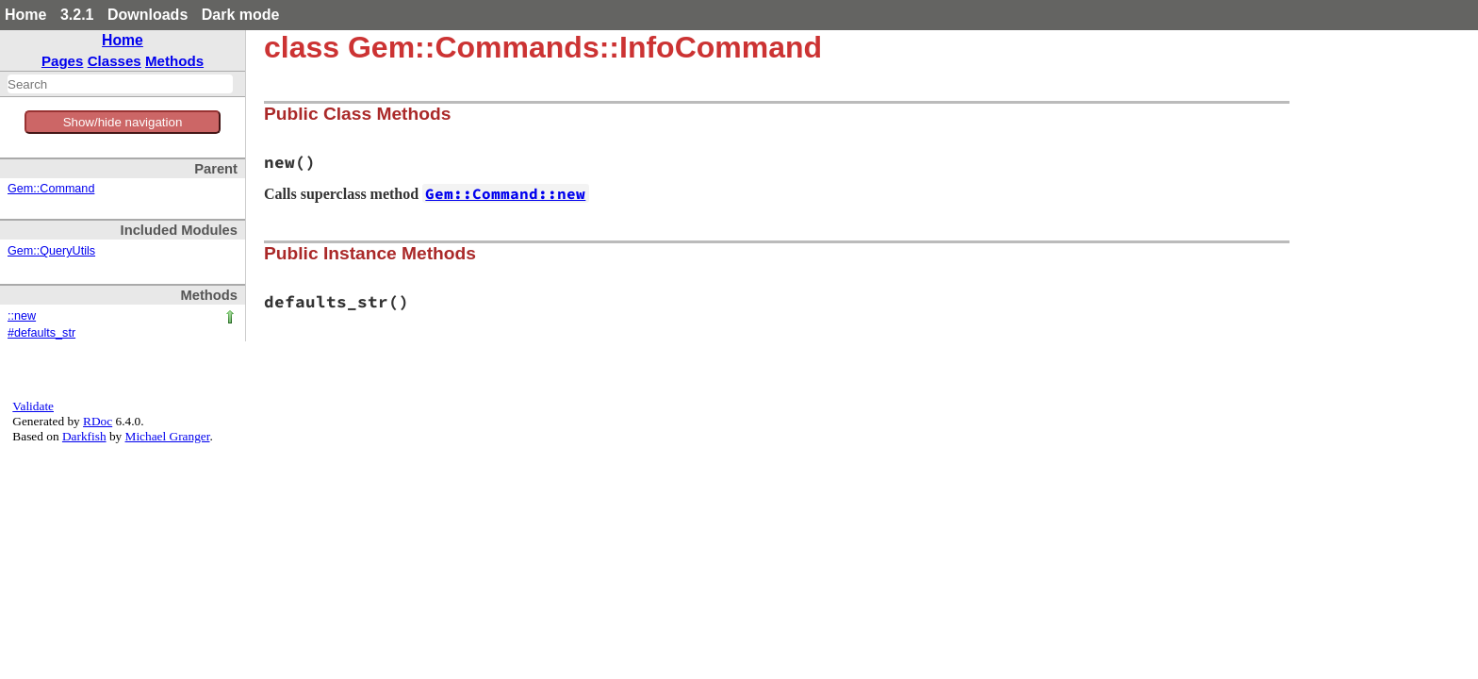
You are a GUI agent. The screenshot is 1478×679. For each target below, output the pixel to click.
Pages (62, 61)
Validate (33, 406)
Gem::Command (51, 188)
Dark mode (241, 15)
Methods (174, 61)
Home (25, 15)
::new (22, 316)
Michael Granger (167, 436)
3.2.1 (77, 15)
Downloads (147, 15)
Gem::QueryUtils (51, 250)
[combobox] (120, 84)
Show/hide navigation (123, 122)
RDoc (97, 421)
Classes (114, 61)
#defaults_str (41, 333)
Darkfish (84, 436)
